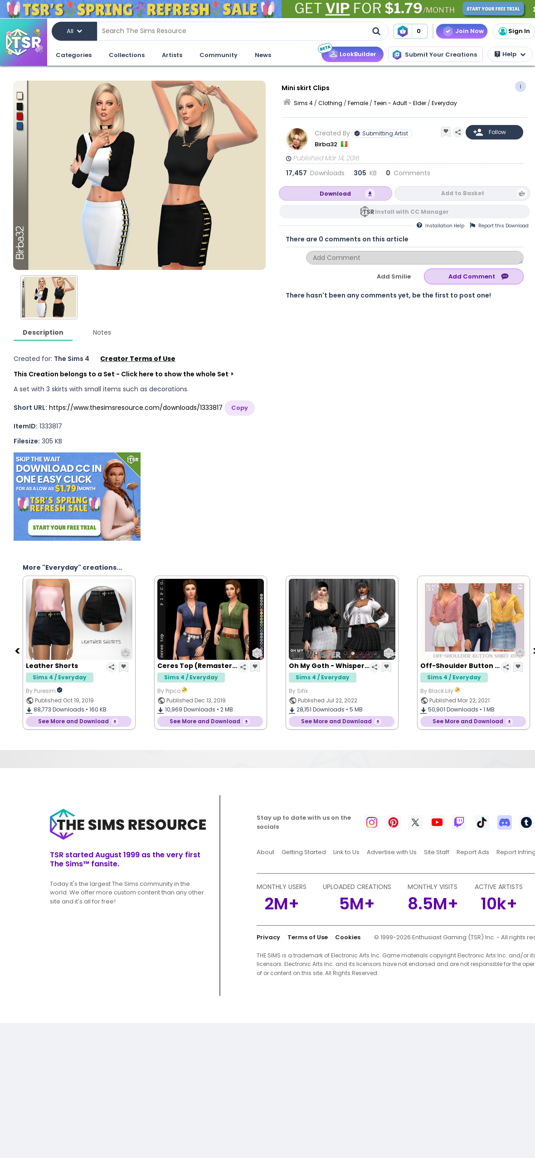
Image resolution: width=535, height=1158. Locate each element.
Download (335, 193)
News (263, 55)
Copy (239, 408)
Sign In (513, 31)
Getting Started (304, 852)
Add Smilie (394, 276)
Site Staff (436, 852)
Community (218, 55)
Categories (74, 55)
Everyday (444, 103)
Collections (127, 55)
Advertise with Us (392, 852)
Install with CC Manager (412, 212)
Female (358, 103)
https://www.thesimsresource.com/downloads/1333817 (136, 407)
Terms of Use (307, 937)
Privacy (268, 937)
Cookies (347, 937)
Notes (102, 332)
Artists (172, 55)
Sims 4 (303, 103)
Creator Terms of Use (137, 358)
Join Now (469, 31)
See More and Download (73, 721)
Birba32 (327, 144)
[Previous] (18, 650)
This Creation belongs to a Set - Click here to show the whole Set (121, 374)
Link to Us (346, 852)
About (265, 852)
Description (43, 332)
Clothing (330, 103)
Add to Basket (462, 193)
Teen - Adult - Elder (400, 103)
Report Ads (473, 852)
